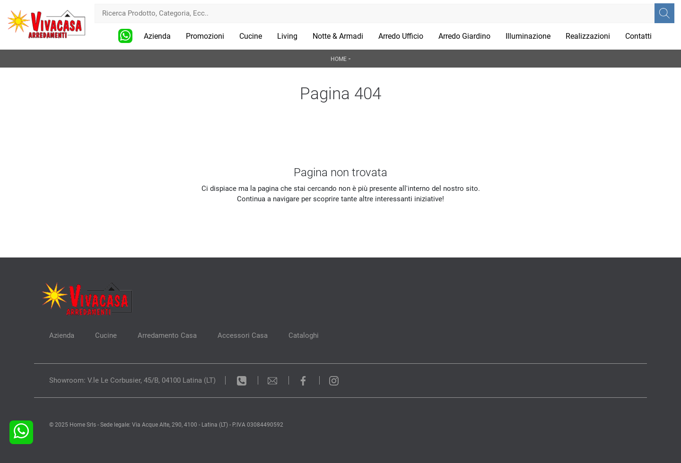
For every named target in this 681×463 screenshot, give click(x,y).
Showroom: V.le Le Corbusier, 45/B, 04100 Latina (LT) (132, 380)
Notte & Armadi (338, 36)
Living (287, 36)
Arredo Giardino (464, 36)
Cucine (250, 36)
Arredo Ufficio (400, 36)
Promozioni (205, 36)
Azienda (157, 36)
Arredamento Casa (167, 335)
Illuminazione (528, 36)
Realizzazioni (588, 36)
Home (339, 59)
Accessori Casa (243, 335)
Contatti (638, 36)
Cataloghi (303, 335)
